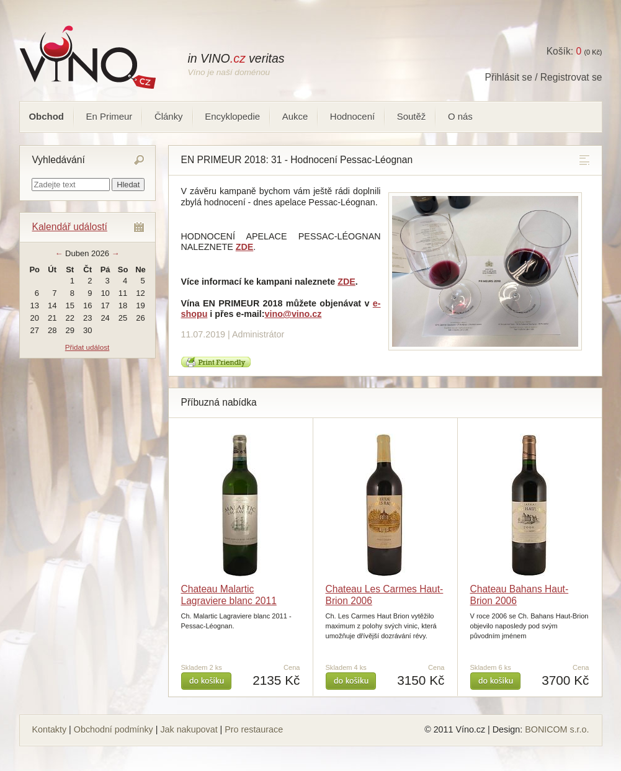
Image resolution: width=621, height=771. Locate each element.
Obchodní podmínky (113, 729)
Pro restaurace (254, 729)
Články (168, 116)
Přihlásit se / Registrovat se (543, 77)
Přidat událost (87, 347)
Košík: (564, 51)
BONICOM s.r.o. (557, 729)
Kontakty (49, 729)
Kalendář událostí (69, 226)
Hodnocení (352, 116)
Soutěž (411, 116)
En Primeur (109, 116)
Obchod (46, 116)
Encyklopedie (232, 116)
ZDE (346, 282)
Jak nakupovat (188, 729)
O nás (460, 116)
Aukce (295, 116)
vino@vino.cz (293, 314)
